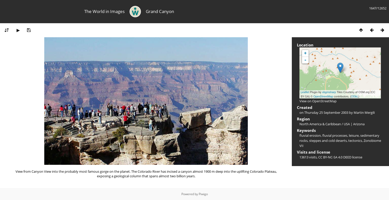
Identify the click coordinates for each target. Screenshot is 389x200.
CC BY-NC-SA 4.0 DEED (334, 157)
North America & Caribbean (320, 124)
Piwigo (203, 194)
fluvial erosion (310, 135)
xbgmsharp (329, 92)
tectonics (355, 140)
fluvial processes (334, 135)
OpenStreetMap (323, 96)
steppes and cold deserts (328, 140)
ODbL (354, 96)
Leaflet (305, 92)
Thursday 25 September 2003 (326, 112)
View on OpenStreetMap (318, 101)
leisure (354, 135)
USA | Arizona (354, 124)
